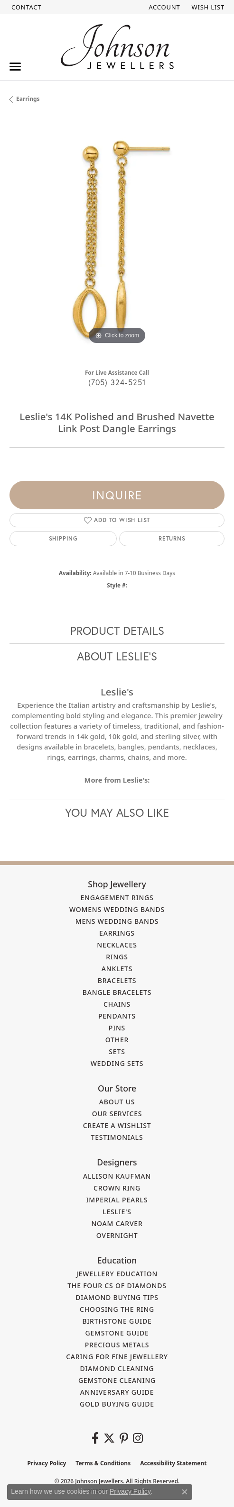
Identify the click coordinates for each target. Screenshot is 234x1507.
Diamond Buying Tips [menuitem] (117, 1297)
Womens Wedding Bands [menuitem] (117, 909)
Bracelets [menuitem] (117, 980)
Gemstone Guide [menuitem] (117, 1332)
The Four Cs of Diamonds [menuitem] (117, 1285)
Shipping (63, 538)
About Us (117, 1101)
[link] (25, 7)
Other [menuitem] (117, 1039)
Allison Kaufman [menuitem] (117, 1176)
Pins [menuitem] (117, 1027)
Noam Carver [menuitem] (116, 1223)
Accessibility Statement (173, 1463)
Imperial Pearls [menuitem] (117, 1199)
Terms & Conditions (103, 1463)
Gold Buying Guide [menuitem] (117, 1403)
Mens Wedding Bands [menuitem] (117, 921)
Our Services (117, 1113)
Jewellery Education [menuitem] (117, 1273)
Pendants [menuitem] (117, 1015)
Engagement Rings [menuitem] (116, 897)
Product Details (117, 630)
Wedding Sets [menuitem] (117, 1063)
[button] (163, 7)
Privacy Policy (47, 1463)
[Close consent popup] (184, 1492)
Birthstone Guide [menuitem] (116, 1321)
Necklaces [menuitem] (117, 944)
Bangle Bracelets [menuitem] (117, 992)
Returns (172, 538)
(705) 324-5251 (117, 382)
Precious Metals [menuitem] (117, 1344)
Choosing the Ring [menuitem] (117, 1309)
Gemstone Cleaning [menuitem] (117, 1380)
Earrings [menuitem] (117, 933)
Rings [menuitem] (117, 956)
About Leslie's (117, 656)
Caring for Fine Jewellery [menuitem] (117, 1356)
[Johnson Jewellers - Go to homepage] (117, 47)
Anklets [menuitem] (117, 968)
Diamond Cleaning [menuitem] (117, 1368)
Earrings (28, 99)
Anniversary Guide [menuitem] (117, 1392)
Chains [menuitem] (117, 1004)
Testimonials (117, 1137)
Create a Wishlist (117, 1125)
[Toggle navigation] (15, 66)
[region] (117, 239)
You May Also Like (117, 812)
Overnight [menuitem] (117, 1235)
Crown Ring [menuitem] (117, 1187)
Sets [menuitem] (117, 1051)
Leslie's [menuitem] (117, 1211)
